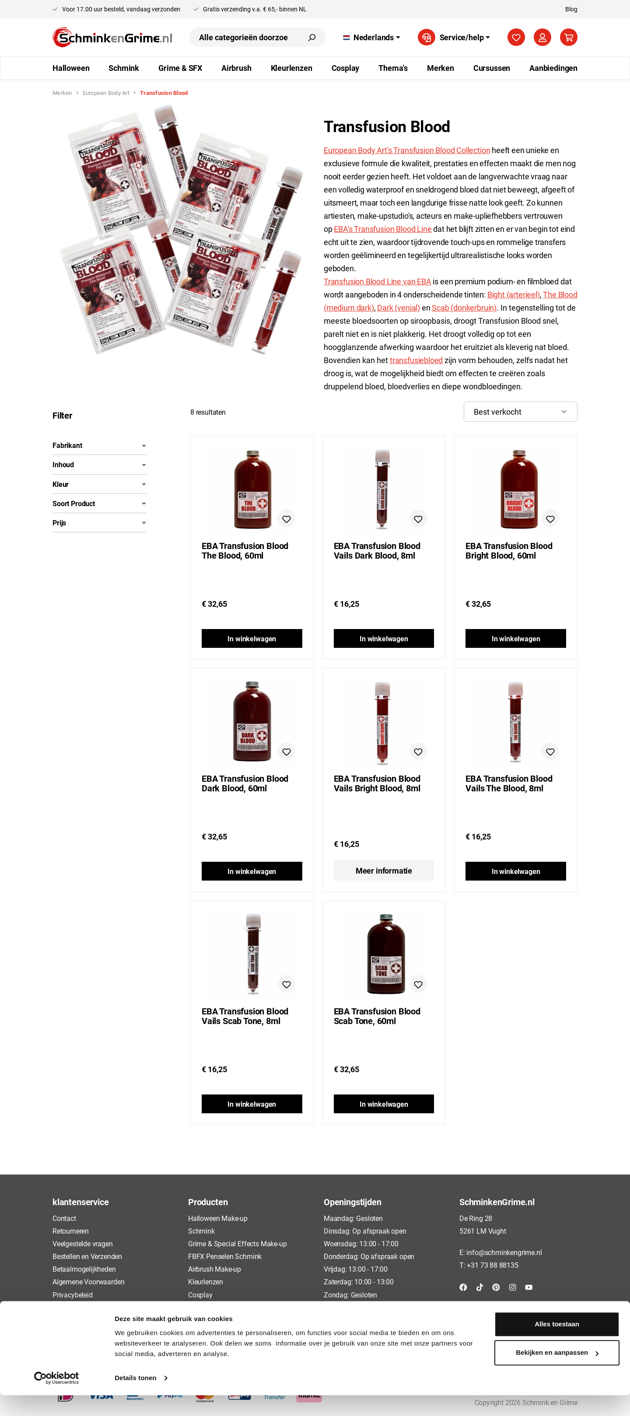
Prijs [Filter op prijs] (99, 522)
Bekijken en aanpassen (557, 1373)
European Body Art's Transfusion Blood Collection (407, 150)
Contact (64, 1218)
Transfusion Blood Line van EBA (377, 281)
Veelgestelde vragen (82, 1243)
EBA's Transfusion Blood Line (382, 229)
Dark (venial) (398, 307)
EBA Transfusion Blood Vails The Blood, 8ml (509, 783)
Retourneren (70, 1230)
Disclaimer (68, 1320)
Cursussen (204, 1307)
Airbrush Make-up (214, 1268)
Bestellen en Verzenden (87, 1256)
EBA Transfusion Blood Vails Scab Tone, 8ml (245, 1015)
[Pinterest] (496, 1286)
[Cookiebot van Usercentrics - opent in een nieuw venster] (56, 1399)
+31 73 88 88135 (492, 1264)
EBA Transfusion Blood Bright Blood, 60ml (509, 550)
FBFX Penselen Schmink (225, 1256)
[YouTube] (529, 1286)
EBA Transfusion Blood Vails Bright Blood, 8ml (377, 783)
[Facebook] (463, 1286)
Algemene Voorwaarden (88, 1281)
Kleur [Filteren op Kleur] (99, 484)
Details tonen (135, 1398)
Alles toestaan (557, 1345)
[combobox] (243, 37)
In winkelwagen (252, 638)
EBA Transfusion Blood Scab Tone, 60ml (377, 1015)
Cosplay (200, 1294)
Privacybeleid (72, 1294)
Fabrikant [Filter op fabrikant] (99, 445)
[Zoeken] (312, 37)
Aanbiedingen (209, 1320)
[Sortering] (521, 412)
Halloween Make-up (218, 1218)
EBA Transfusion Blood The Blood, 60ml (245, 550)
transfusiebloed (416, 360)
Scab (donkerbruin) (464, 307)
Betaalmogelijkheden (84, 1268)
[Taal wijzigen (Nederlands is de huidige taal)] (371, 37)
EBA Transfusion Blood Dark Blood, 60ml (245, 783)
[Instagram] (513, 1286)
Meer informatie (384, 870)
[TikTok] (480, 1286)
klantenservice (80, 1201)
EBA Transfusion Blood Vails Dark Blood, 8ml (377, 550)
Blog (571, 9)
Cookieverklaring (77, 1307)
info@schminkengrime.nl (504, 1252)
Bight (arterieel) (513, 294)
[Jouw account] (542, 37)
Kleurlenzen (205, 1281)
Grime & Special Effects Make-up (237, 1243)
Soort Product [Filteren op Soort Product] (99, 503)
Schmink (201, 1230)
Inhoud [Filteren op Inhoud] (99, 464)
